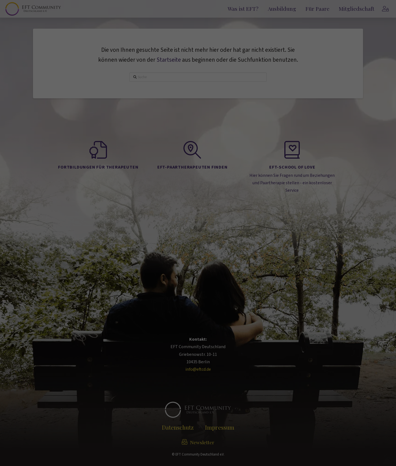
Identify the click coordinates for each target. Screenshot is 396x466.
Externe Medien (246, 63)
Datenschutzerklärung (158, 44)
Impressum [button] (223, 143)
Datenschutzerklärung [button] (200, 143)
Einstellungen (255, 44)
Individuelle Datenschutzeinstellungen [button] (198, 131)
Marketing (209, 63)
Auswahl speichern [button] (198, 98)
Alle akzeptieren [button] (198, 82)
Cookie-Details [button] (174, 143)
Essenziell (141, 63)
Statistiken (175, 63)
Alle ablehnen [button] (198, 115)
